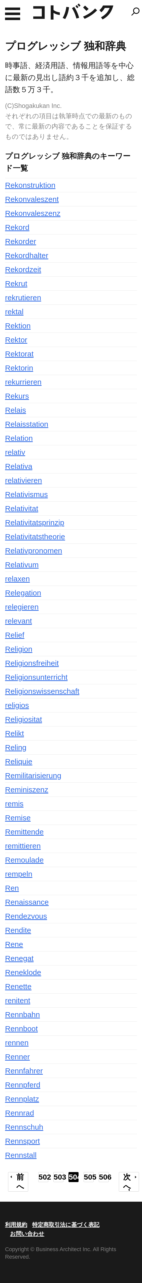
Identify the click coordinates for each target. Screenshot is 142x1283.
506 (104, 1177)
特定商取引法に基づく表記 (65, 1224)
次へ (127, 1182)
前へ (20, 1182)
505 (89, 1177)
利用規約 (16, 1224)
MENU (12, 14)
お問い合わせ (27, 1234)
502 (43, 1177)
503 (58, 1177)
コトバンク (73, 12)
